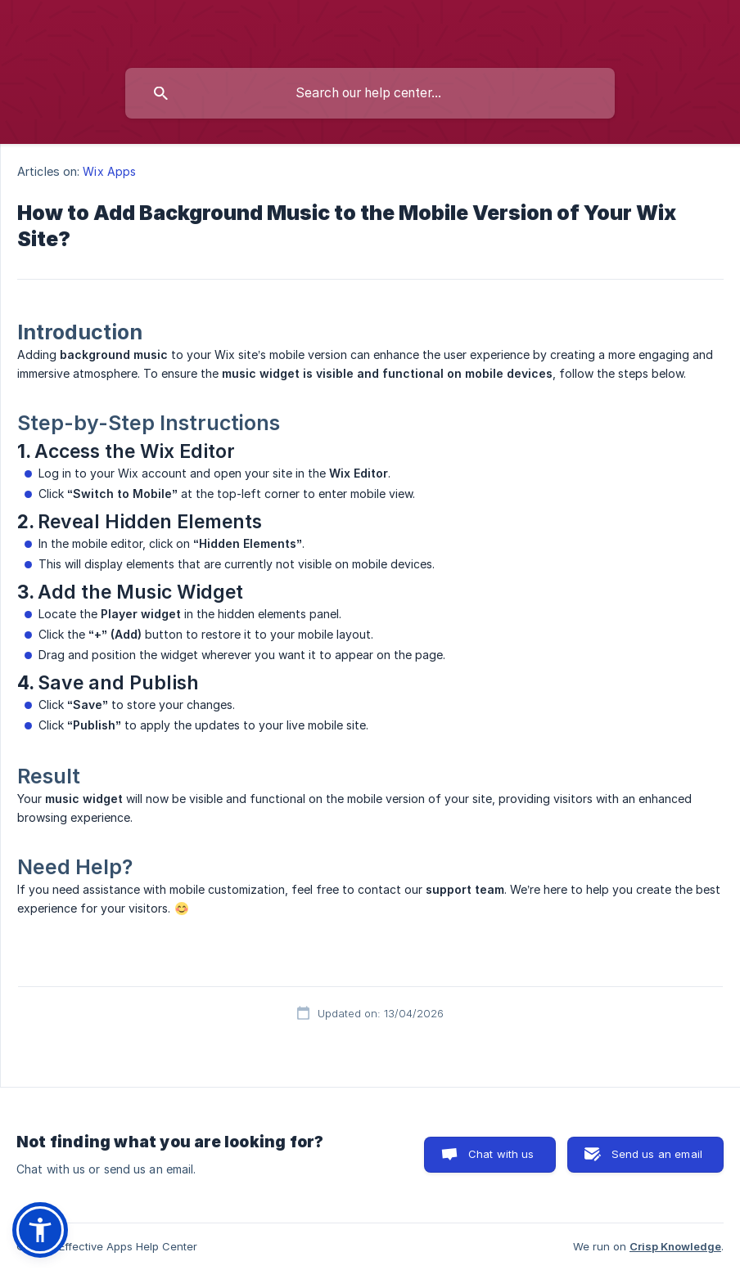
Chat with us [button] (501, 1153)
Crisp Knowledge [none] (675, 1246)
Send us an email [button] (656, 1153)
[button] (40, 1230)
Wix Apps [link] (109, 171)
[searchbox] (370, 93)
